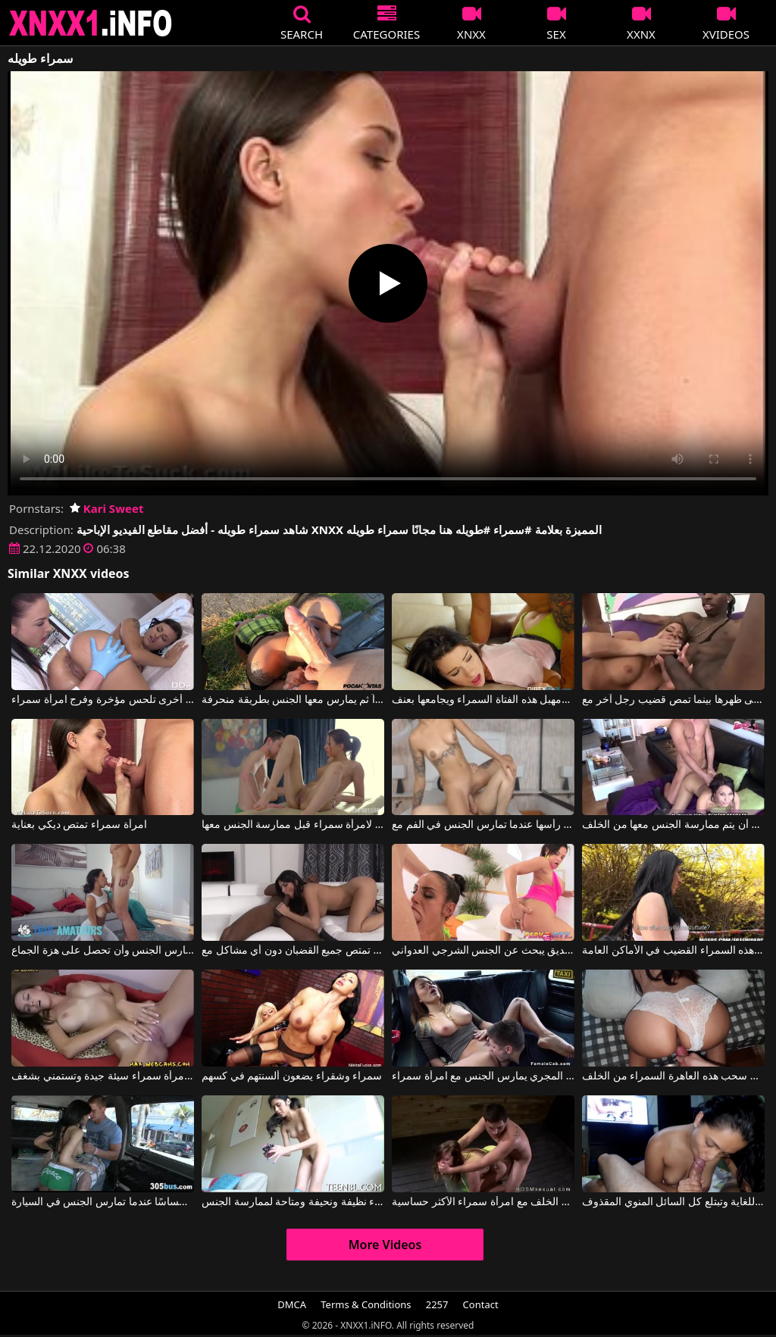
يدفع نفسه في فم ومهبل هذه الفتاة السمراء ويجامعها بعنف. (483, 700)
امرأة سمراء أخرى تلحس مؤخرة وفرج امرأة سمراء (102, 700)
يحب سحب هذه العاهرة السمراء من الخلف (673, 1076)
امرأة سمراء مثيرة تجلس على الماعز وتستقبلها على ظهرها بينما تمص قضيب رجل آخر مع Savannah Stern (673, 700)
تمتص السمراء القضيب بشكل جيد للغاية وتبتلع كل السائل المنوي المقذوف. (673, 1202)
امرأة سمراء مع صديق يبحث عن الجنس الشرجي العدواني (483, 951)
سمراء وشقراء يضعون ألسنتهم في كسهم (292, 1076)
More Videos (385, 1244)
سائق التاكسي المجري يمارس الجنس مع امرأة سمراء (483, 1076)
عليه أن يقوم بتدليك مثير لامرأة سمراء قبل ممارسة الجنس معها (293, 825)
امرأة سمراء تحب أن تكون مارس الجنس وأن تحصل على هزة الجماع (102, 951)
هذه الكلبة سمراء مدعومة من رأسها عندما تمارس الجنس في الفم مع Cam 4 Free (483, 825)
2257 (437, 1304)
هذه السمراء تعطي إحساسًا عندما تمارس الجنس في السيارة (102, 1202)
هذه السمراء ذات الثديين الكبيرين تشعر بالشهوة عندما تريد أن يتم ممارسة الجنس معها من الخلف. (673, 825)
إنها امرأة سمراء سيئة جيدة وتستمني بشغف (102, 1076)
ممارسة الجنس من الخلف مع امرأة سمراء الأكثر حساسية (483, 1202)
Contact (481, 1304)
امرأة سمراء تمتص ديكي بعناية (79, 825)
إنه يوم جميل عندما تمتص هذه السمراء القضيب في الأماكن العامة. (673, 951)
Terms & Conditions (366, 1304)
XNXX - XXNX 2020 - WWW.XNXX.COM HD (91, 23)
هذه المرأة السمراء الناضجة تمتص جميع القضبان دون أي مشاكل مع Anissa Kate (293, 951)
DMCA (291, 1304)
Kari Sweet (106, 508)
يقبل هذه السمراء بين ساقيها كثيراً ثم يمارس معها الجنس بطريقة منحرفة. (293, 700)
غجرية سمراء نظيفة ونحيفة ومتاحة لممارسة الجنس (293, 1202)
